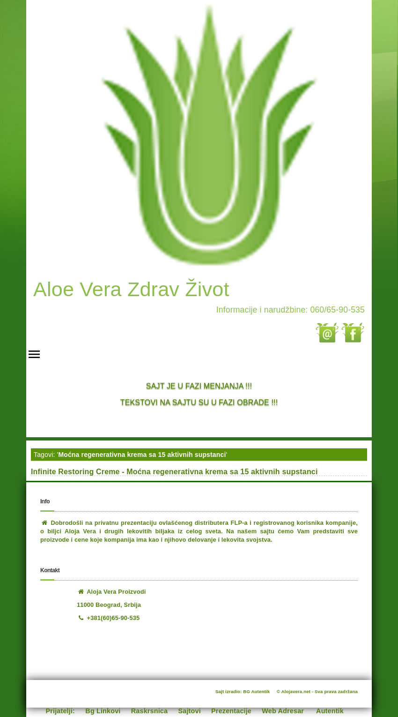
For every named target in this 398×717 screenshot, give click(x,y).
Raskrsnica (149, 711)
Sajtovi (189, 711)
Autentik (330, 711)
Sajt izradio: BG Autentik (242, 691)
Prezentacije (231, 711)
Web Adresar (283, 711)
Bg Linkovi (102, 711)
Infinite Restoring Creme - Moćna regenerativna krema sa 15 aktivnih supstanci (174, 472)
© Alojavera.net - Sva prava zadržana (317, 691)
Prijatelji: (60, 711)
